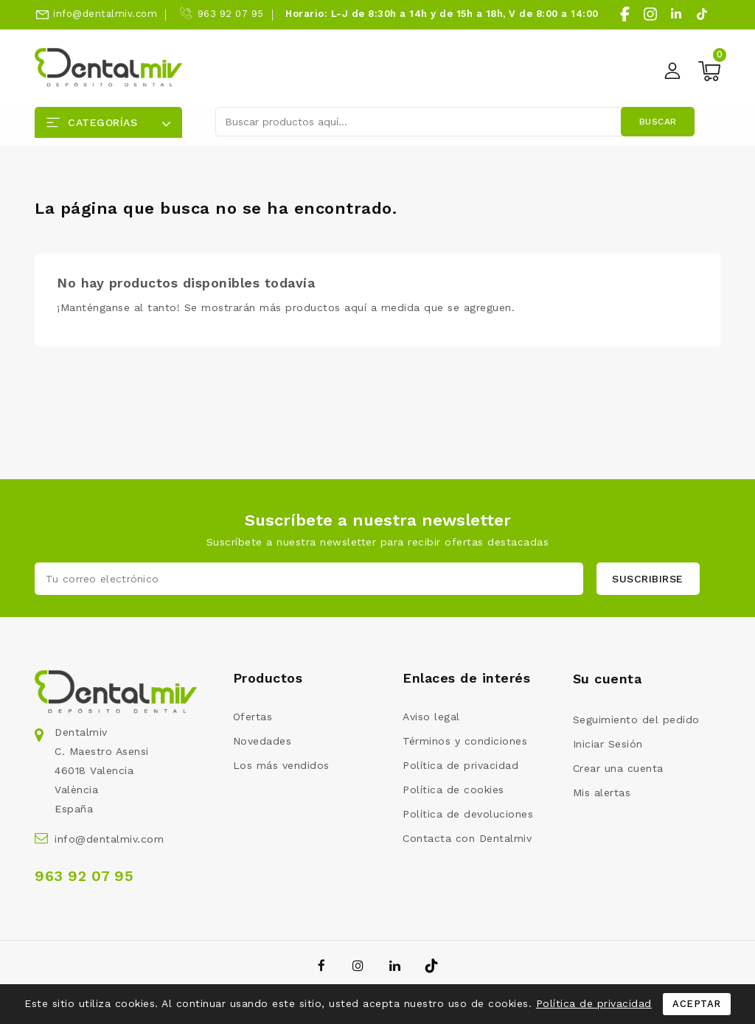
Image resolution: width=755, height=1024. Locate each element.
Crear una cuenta (618, 768)
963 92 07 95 (231, 13)
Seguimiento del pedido (636, 719)
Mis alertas (602, 792)
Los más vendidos (281, 765)
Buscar (658, 121)
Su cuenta (607, 678)
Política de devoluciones (468, 814)
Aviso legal (431, 716)
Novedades (262, 741)
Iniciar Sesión (608, 744)
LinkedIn (396, 966)
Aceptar (696, 1003)
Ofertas (253, 716)
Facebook (323, 966)
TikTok (432, 966)
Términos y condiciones (465, 741)
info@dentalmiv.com (105, 13)
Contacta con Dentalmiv (467, 838)
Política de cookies (453, 789)
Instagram (360, 966)
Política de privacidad (460, 765)
